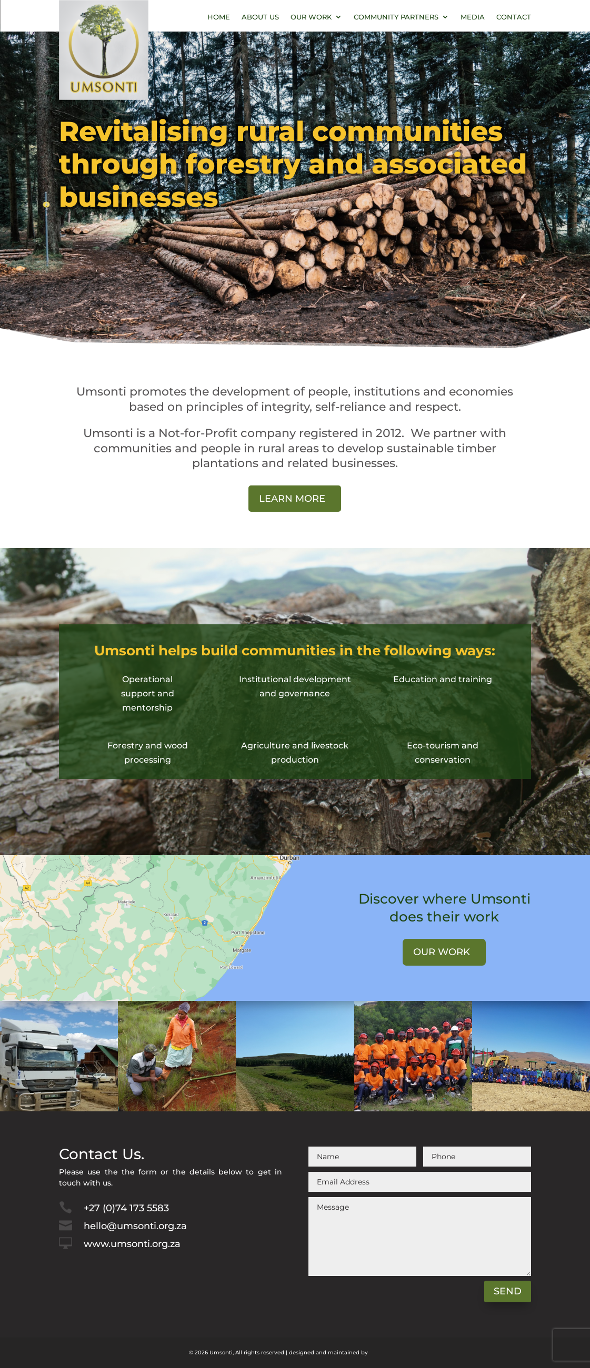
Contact (513, 17)
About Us (260, 17)
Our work (441, 952)
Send (508, 1291)
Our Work (311, 17)
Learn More (292, 498)
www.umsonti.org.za (132, 1244)
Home (218, 17)
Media (473, 17)
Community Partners (396, 17)
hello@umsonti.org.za (135, 1226)
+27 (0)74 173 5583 (126, 1208)
